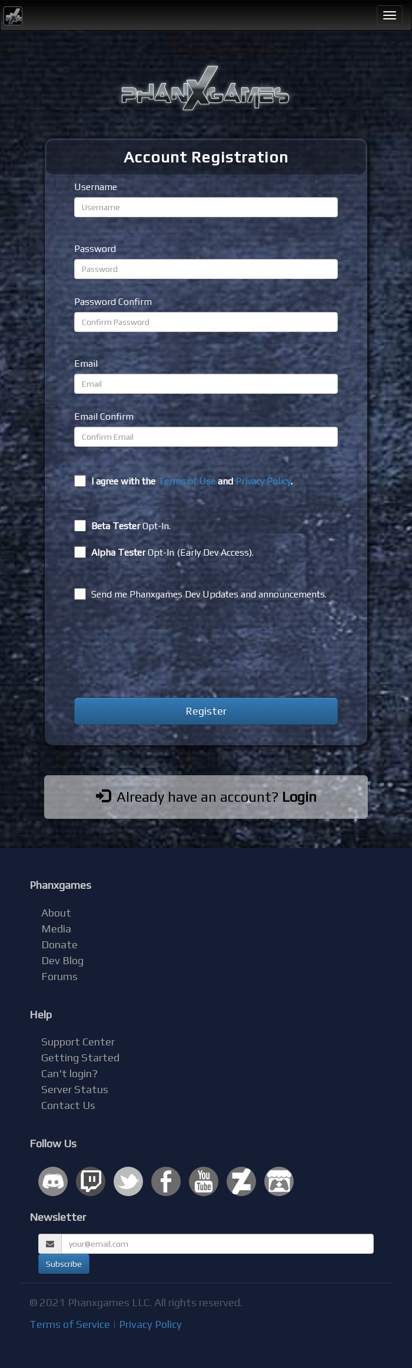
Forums (59, 976)
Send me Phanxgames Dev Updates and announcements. (200, 594)
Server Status (74, 1089)
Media (56, 928)
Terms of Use (186, 481)
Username (95, 186)
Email (86, 363)
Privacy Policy (263, 481)
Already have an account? (206, 796)
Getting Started (80, 1057)
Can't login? (69, 1073)
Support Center (78, 1041)
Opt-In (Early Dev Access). (164, 552)
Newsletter (57, 1217)
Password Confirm (113, 301)
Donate (59, 944)
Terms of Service (69, 1324)
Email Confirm (104, 416)
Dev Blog (62, 960)
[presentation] (163, 651)
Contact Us (68, 1105)
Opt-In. (122, 526)
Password (95, 248)
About (56, 913)
